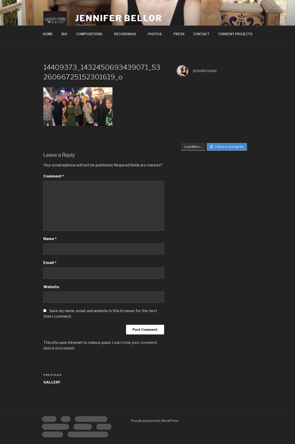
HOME (48, 34)
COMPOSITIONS (91, 34)
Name (50, 239)
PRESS (179, 34)
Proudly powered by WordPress (155, 421)
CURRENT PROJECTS (235, 34)
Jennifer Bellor (118, 18)
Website (51, 287)
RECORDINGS (127, 34)
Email (49, 263)
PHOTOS (157, 34)
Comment (53, 176)
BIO (64, 34)
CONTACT (201, 34)
